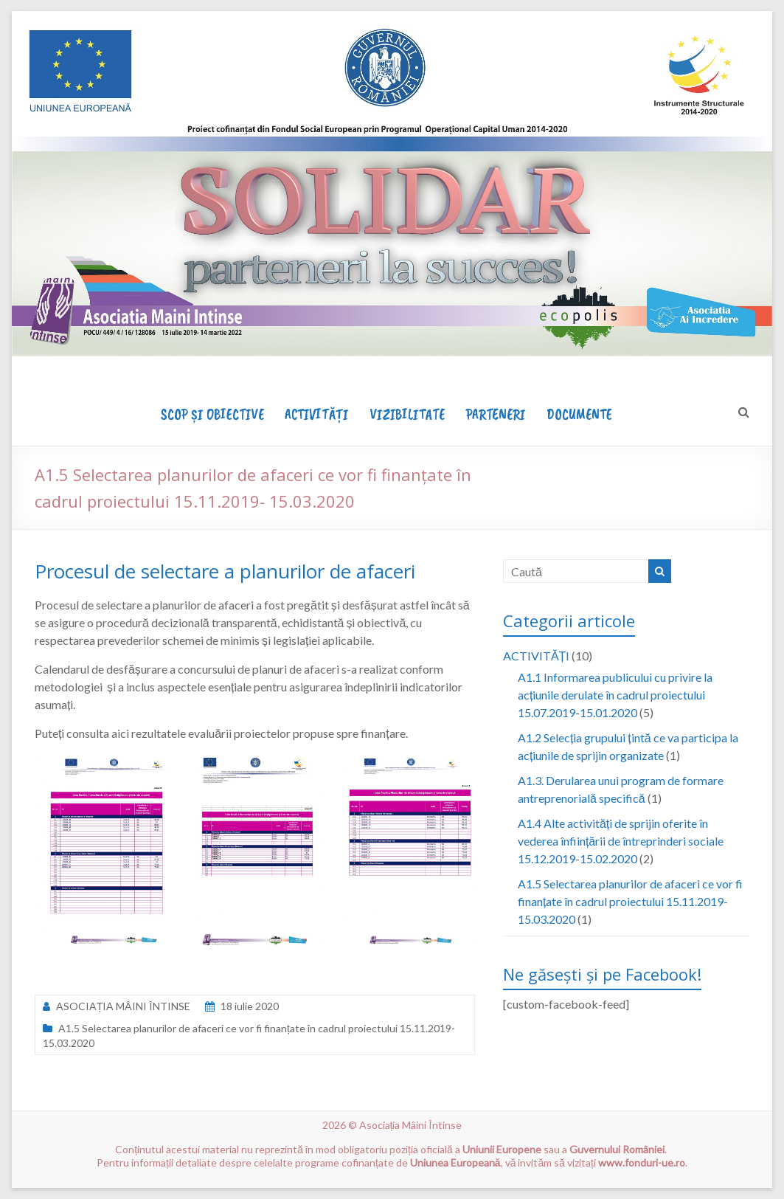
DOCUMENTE (579, 414)
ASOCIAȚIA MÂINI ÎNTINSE (123, 1006)
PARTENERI (495, 414)
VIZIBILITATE (407, 414)
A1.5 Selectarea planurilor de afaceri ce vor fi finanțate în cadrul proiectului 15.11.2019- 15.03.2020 (630, 901)
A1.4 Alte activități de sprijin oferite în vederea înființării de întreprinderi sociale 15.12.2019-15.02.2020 (621, 840)
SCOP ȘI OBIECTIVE (212, 414)
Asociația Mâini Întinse (410, 1125)
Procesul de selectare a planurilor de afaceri (225, 571)
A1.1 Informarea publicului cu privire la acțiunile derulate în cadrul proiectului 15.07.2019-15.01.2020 (615, 694)
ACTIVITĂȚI (317, 414)
